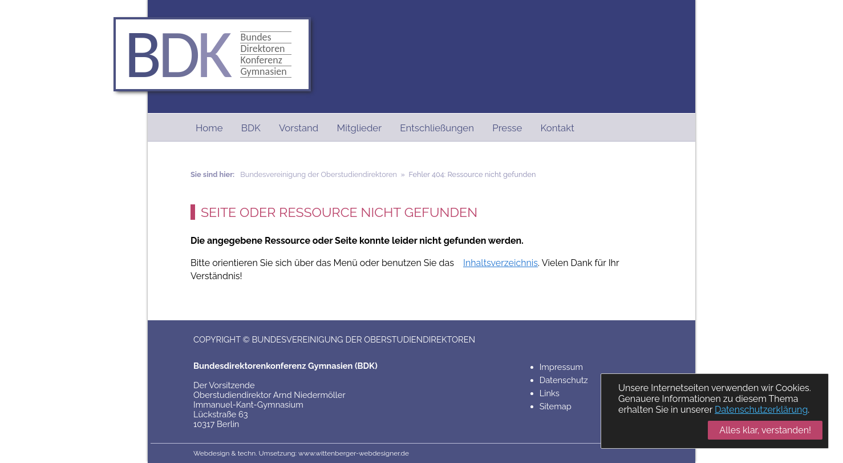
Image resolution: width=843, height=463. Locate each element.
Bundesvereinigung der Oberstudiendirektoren (318, 174)
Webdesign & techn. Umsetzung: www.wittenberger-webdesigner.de (301, 453)
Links (550, 393)
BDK (251, 128)
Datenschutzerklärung (761, 409)
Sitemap (556, 406)
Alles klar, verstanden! (765, 430)
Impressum (561, 367)
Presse (507, 128)
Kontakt (557, 128)
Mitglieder (359, 128)
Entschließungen (437, 128)
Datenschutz (564, 380)
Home (209, 128)
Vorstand (298, 128)
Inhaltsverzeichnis (500, 262)
